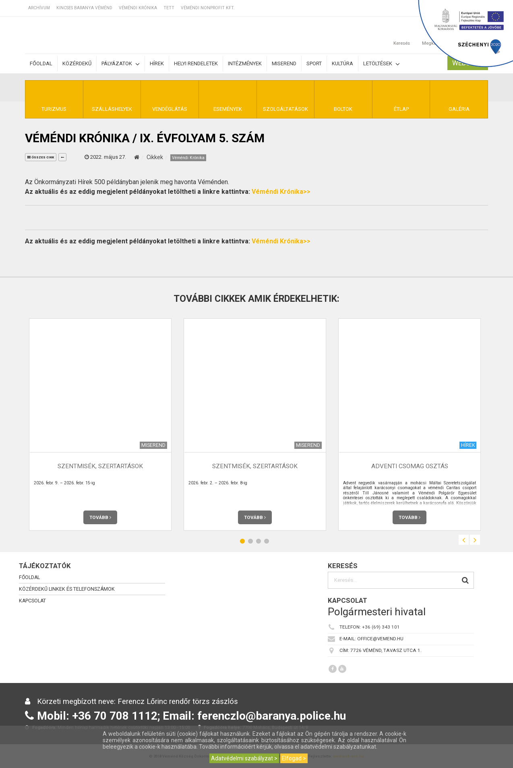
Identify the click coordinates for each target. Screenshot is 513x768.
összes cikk (40, 157)
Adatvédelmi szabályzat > (244, 758)
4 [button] (266, 541)
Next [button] (475, 540)
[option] (100, 424)
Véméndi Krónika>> (281, 191)
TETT (168, 7)
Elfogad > (294, 758)
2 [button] (250, 541)
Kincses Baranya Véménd (84, 7)
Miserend (284, 63)
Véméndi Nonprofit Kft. (208, 7)
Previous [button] (464, 540)
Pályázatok (120, 63)
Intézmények (245, 63)
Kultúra (342, 63)
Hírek (157, 63)
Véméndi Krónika (138, 7)
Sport (314, 63)
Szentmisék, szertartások (100, 466)
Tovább (100, 517)
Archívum (39, 7)
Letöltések (381, 63)
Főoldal (41, 63)
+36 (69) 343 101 (381, 627)
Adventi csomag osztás (409, 466)
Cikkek (155, 157)
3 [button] (258, 541)
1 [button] (242, 541)
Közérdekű (76, 63)
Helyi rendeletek (196, 63)
